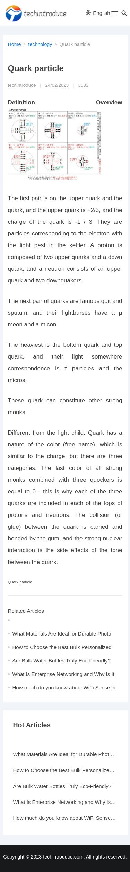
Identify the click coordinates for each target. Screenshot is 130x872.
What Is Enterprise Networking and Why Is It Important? (65, 802)
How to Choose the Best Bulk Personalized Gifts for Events (65, 770)
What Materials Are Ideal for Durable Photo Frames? (65, 754)
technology (40, 44)
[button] (114, 14)
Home (14, 44)
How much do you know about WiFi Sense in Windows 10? (65, 818)
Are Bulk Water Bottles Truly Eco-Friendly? (61, 661)
